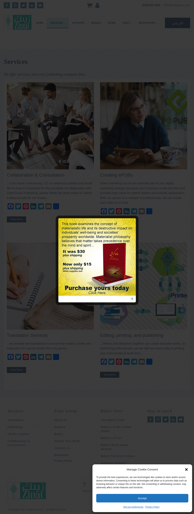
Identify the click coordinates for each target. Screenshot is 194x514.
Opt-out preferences (133, 507)
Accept (142, 498)
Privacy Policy (152, 507)
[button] (186, 469)
